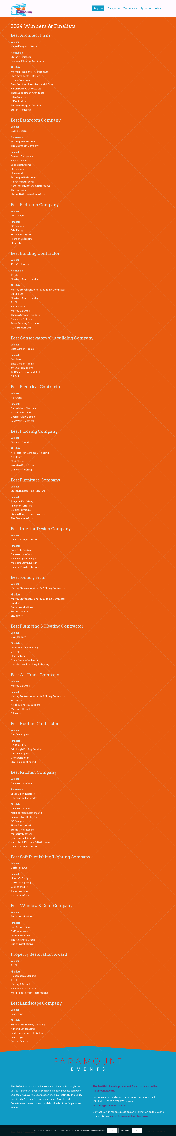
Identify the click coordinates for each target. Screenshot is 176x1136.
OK (112, 1130)
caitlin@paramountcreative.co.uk (129, 1115)
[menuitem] (98, 8)
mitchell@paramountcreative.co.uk (113, 1105)
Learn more (124, 1130)
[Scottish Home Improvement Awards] (22, 8)
